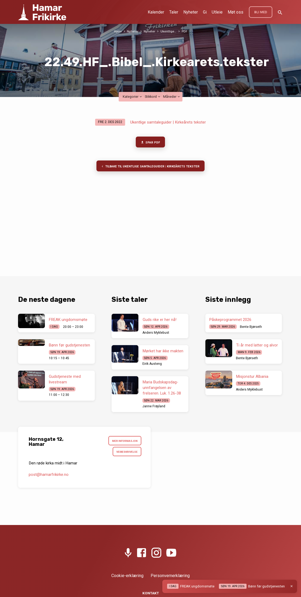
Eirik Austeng (152, 364)
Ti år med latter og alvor (257, 345)
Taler (173, 12)
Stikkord (153, 97)
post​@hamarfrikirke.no (49, 475)
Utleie (217, 12)
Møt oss (235, 12)
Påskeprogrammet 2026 (230, 319)
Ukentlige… (169, 31)
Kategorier (133, 97)
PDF (185, 31)
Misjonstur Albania (252, 376)
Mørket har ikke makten (163, 351)
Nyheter (190, 12)
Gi (205, 12)
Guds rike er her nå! (159, 319)
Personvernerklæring (170, 575)
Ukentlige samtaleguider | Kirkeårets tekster (168, 122)
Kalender (156, 12)
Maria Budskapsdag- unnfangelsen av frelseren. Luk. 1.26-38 (162, 388)
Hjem (117, 31)
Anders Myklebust (155, 333)
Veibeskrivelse (126, 452)
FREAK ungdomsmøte (68, 319)
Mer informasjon (124, 441)
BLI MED (260, 12)
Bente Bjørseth (251, 327)
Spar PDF (150, 143)
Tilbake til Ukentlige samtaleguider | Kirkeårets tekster (150, 167)
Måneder (172, 97)
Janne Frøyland (153, 406)
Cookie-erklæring (127, 575)
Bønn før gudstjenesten (69, 345)
